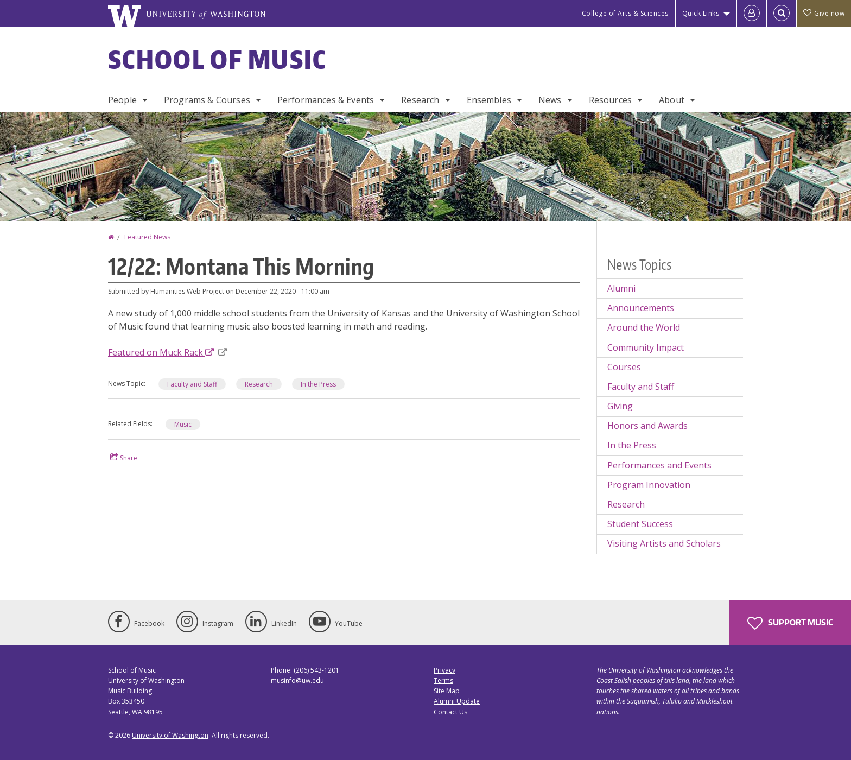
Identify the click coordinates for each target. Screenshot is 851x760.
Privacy (444, 670)
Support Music (790, 623)
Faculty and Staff (192, 384)
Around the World (643, 327)
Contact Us (450, 712)
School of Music (217, 59)
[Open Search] (781, 13)
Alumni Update (457, 701)
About (671, 100)
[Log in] (751, 13)
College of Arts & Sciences (625, 13)
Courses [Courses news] (624, 367)
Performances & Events (325, 100)
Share (123, 458)
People (122, 100)
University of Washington (170, 735)
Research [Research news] (259, 384)
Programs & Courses (207, 100)
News (550, 100)
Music (183, 424)
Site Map (447, 690)
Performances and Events (659, 465)
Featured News (147, 237)
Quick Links (701, 13)
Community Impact (645, 347)
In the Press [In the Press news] (318, 384)
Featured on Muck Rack (167, 352)
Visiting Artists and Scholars (664, 543)
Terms (443, 680)
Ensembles (489, 100)
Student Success (640, 524)
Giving (620, 406)
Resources (610, 100)
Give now (823, 13)
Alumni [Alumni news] (621, 288)
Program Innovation (648, 485)
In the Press (631, 445)
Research (420, 100)
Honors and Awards (647, 426)
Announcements (640, 308)
